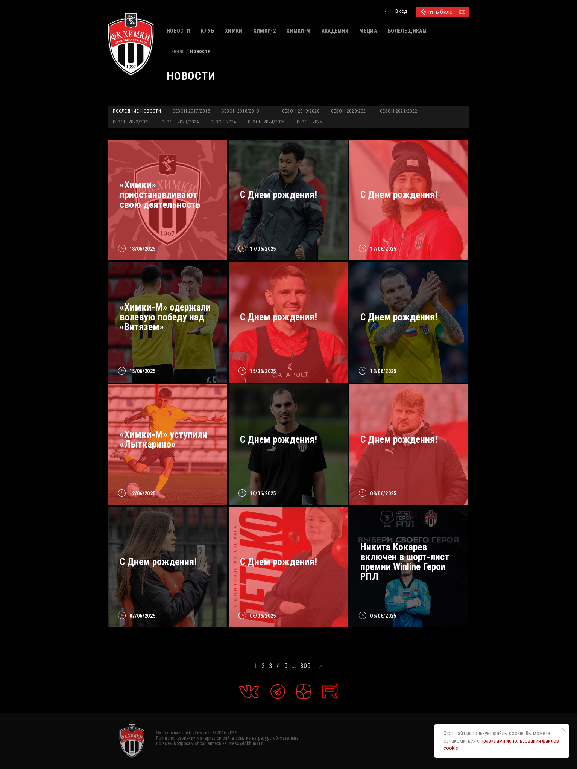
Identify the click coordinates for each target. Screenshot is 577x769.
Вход (401, 11)
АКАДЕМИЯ (335, 31)
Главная (176, 51)
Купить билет (443, 12)
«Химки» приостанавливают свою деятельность (160, 194)
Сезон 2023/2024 (180, 122)
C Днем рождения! (398, 317)
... (294, 665)
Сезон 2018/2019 (240, 111)
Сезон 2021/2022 (398, 111)
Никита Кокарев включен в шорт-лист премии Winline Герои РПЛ (404, 561)
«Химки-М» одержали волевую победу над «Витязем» (165, 317)
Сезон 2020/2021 (349, 111)
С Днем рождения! (278, 194)
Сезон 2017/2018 (191, 111)
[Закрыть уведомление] (564, 730)
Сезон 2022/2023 (131, 122)
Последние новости (137, 111)
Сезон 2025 (309, 122)
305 (305, 665)
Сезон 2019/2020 (300, 111)
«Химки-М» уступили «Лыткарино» (163, 439)
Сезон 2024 (223, 122)
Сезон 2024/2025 (266, 122)
